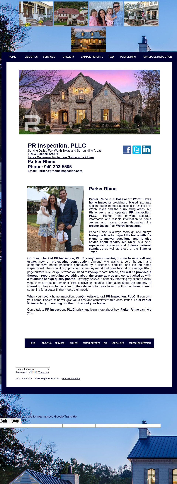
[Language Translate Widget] (33, 369)
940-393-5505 (58, 166)
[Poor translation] (15, 421)
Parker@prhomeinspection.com (60, 170)
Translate (39, 372)
